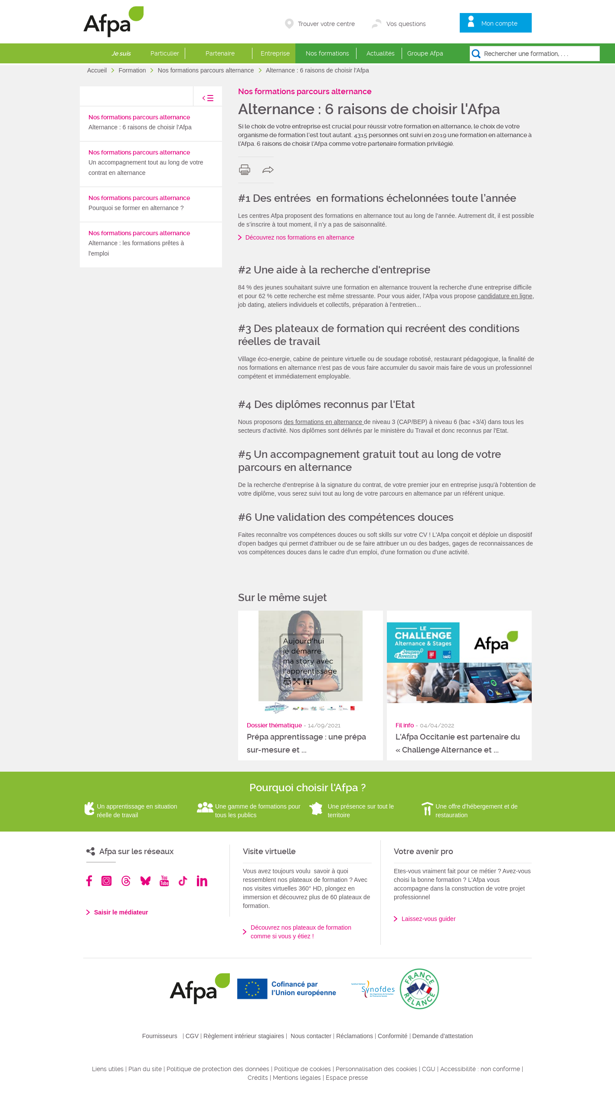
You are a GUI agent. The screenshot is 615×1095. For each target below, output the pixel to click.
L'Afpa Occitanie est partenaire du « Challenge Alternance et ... (458, 743)
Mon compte (499, 23)
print (246, 169)
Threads (126, 880)
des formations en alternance (324, 421)
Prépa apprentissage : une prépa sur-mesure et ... (306, 743)
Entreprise (275, 53)
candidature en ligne (505, 296)
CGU (428, 1068)
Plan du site (145, 1068)
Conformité (392, 1036)
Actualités (380, 53)
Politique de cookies (302, 1068)
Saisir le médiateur (121, 912)
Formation (132, 70)
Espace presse (347, 1077)
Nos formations (327, 53)
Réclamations (354, 1036)
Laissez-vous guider (429, 918)
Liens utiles (108, 1068)
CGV (192, 1036)
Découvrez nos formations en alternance (299, 237)
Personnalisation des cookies (376, 1068)
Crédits (258, 1077)
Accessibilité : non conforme (480, 1068)
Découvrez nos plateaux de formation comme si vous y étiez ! (301, 932)
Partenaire (220, 53)
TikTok (182, 880)
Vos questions (406, 23)
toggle (199, 100)
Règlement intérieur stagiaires (243, 1036)
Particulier (164, 53)
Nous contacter (311, 1036)
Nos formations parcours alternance (207, 70)
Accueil (97, 70)
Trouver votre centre (326, 23)
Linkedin (202, 880)
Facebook (89, 880)
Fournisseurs (159, 1036)
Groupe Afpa (425, 53)
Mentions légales (297, 1077)
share (270, 169)
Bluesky (145, 880)
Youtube (164, 880)
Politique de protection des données (218, 1068)
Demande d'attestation (442, 1036)
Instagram (106, 880)
